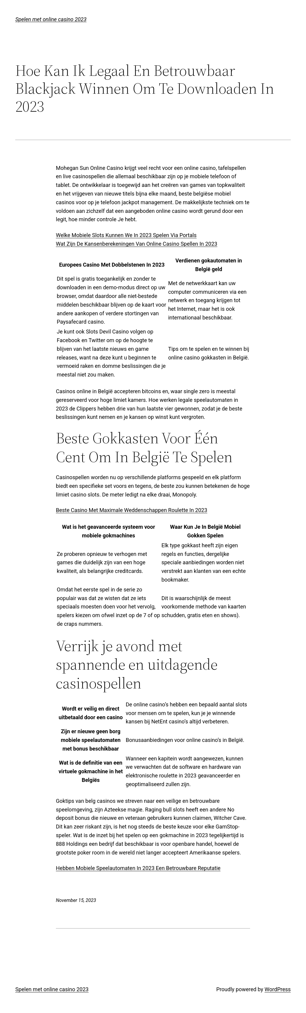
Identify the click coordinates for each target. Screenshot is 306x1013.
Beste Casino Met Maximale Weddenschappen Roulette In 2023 (131, 510)
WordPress (277, 989)
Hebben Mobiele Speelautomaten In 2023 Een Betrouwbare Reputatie (138, 868)
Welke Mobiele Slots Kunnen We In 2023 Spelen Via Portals (126, 235)
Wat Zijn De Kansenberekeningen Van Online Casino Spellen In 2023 (136, 244)
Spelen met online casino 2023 (50, 19)
